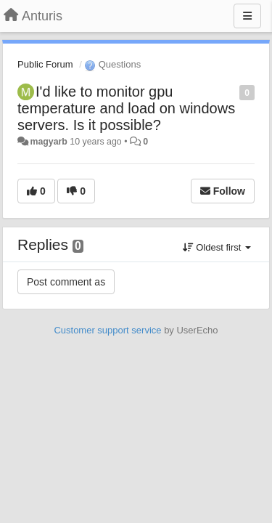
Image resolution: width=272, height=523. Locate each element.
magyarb (48, 142)
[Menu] (247, 16)
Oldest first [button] (217, 247)
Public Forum (45, 64)
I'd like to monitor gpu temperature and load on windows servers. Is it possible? (126, 108)
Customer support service (107, 330)
